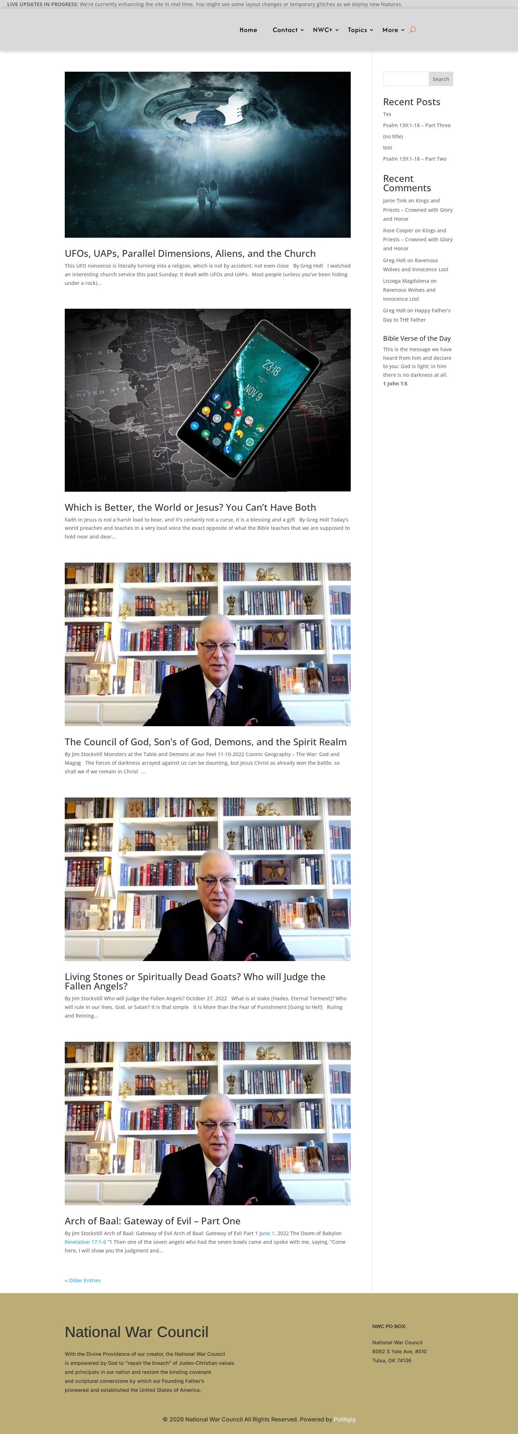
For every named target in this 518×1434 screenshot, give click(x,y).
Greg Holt (394, 260)
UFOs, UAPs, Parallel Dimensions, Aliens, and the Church (190, 253)
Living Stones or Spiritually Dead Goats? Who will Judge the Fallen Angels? (195, 981)
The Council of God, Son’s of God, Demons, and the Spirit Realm (206, 741)
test (387, 147)
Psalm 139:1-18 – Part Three (417, 125)
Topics (357, 30)
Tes (387, 114)
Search (441, 79)
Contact (285, 30)
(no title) (393, 136)
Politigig (345, 1419)
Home (249, 30)
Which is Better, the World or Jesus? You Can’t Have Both (190, 507)
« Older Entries (83, 1280)
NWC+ (323, 30)
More (390, 30)
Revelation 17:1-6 (85, 1241)
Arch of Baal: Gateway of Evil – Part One (153, 1220)
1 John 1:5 (395, 383)
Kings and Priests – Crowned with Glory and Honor (418, 209)
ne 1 (269, 1233)
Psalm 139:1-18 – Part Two (414, 158)
